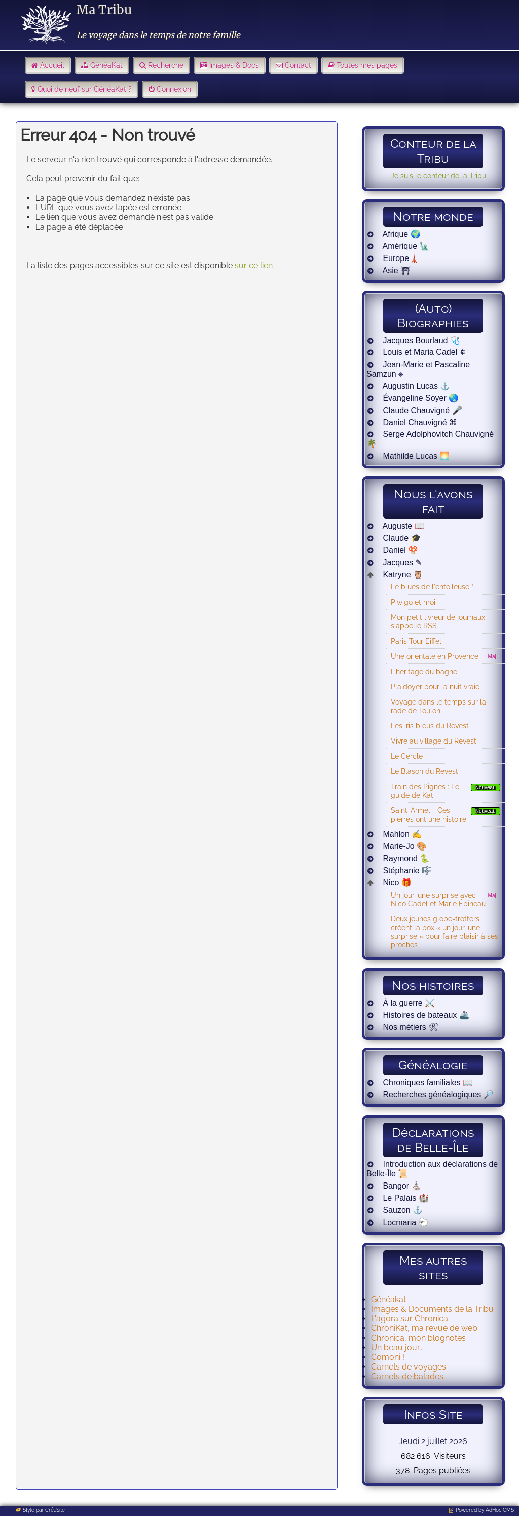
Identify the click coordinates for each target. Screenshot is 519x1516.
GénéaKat (106, 65)
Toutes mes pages (367, 65)
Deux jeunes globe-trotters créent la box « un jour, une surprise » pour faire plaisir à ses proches (444, 931)
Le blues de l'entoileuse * (432, 586)
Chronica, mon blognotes (418, 1338)
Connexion (174, 89)
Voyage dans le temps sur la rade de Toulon (438, 706)
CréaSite (55, 1510)
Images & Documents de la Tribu (432, 1309)
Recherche (165, 65)
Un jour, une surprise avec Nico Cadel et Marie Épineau (438, 899)
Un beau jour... (397, 1347)
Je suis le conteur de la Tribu (438, 175)
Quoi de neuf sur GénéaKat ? (85, 89)
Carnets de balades (407, 1376)
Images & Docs (234, 65)
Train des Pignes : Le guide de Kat (425, 790)
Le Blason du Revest (424, 771)
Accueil (52, 65)
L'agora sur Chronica (409, 1318)
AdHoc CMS (500, 1510)
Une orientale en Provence (434, 656)
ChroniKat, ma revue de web (424, 1328)
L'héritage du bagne (424, 671)
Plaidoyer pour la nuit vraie (435, 686)
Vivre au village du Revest (433, 740)
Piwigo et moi (413, 602)
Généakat (388, 1299)
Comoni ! (387, 1357)
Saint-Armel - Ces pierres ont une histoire (428, 814)
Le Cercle (407, 756)
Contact (298, 65)
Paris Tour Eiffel (416, 641)
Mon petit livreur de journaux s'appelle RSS (438, 621)
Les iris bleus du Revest (430, 725)
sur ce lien (254, 265)
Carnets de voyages (408, 1367)
